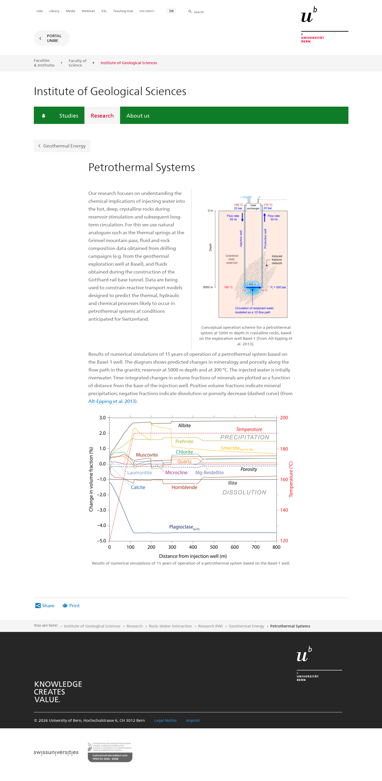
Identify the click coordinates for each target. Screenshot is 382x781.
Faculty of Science (78, 63)
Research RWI (210, 626)
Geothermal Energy (64, 145)
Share (48, 605)
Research (102, 115)
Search (199, 12)
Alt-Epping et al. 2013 (111, 401)
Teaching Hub (123, 11)
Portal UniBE (54, 38)
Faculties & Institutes (44, 62)
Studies (69, 115)
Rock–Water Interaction (170, 626)
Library (54, 11)
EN (171, 11)
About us (137, 115)
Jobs (39, 11)
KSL (104, 11)
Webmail (88, 11)
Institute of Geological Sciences (92, 626)
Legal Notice (165, 720)
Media (70, 11)
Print (74, 605)
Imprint (193, 720)
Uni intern (146, 11)
